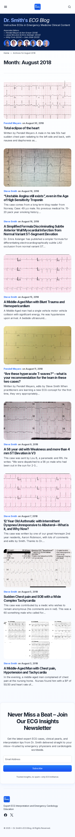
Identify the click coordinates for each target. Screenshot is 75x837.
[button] (5, 7)
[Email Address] (37, 759)
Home (6, 53)
